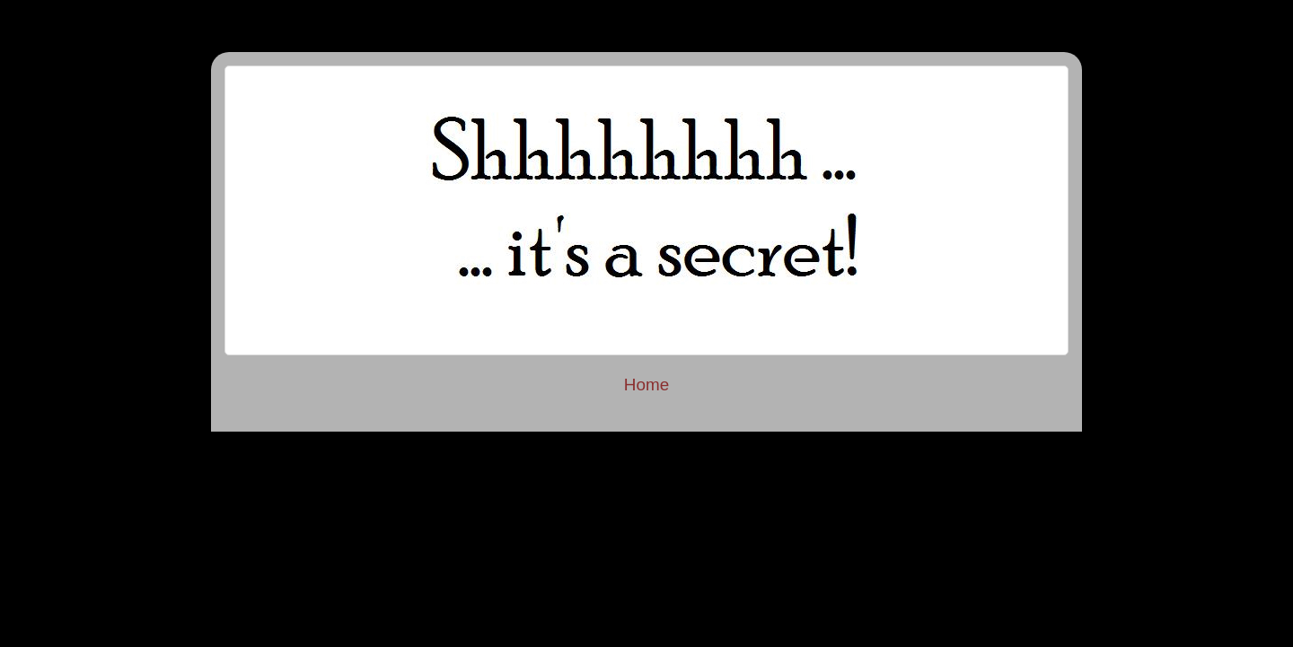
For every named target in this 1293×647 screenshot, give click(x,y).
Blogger (815, 519)
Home (646, 384)
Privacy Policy (647, 448)
